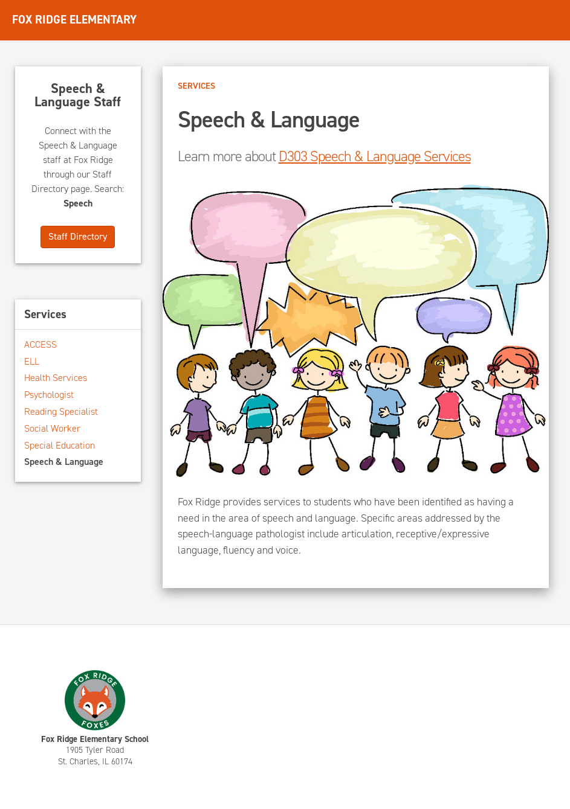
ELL (31, 361)
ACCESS (40, 344)
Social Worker (52, 428)
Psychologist (49, 394)
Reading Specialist (61, 411)
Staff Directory (77, 236)
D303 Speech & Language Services (375, 156)
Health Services (55, 377)
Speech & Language (63, 461)
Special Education (59, 445)
